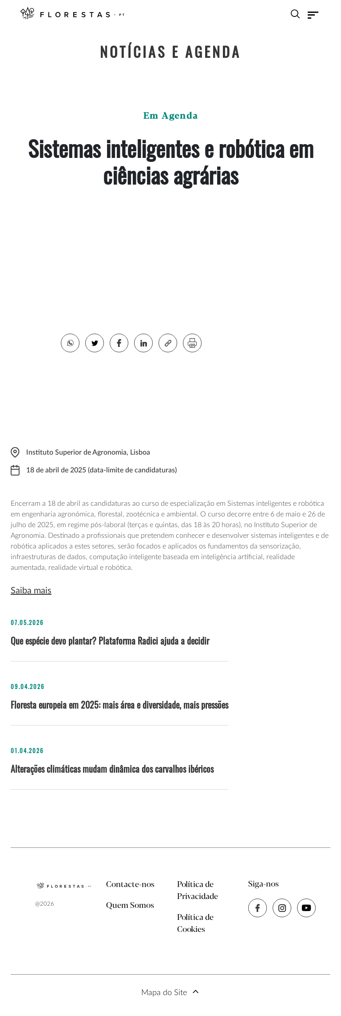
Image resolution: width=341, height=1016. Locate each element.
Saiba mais (31, 590)
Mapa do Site (164, 993)
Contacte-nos (130, 884)
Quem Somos (130, 905)
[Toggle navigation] (313, 15)
